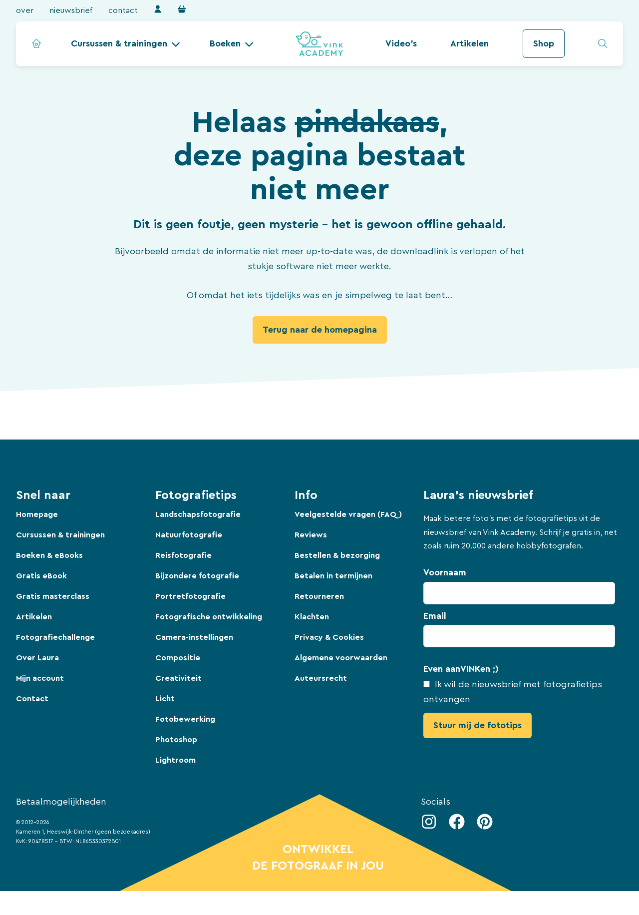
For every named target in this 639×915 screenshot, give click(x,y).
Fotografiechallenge (55, 637)
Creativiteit (178, 678)
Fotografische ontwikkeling (208, 617)
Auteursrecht (321, 678)
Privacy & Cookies (329, 637)
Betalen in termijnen (333, 576)
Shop (543, 43)
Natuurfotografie (188, 535)
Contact (123, 10)
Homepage (37, 514)
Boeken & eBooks (49, 555)
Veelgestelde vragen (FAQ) (348, 514)
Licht (165, 699)
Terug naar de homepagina (320, 329)
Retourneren (319, 596)
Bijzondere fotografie (197, 576)
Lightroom (175, 760)
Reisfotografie (183, 555)
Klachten (312, 617)
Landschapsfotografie (198, 514)
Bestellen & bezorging (337, 555)
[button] (125, 43)
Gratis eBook (41, 576)
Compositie (177, 658)
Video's (401, 43)
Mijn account (40, 678)
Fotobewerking (185, 719)
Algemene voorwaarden (341, 658)
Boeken (225, 43)
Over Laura (37, 658)
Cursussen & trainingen (119, 43)
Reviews (311, 535)
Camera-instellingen (194, 637)
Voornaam (444, 572)
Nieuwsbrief (70, 10)
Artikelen (469, 43)
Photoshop (176, 740)
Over (24, 10)
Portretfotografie (190, 596)
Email (434, 615)
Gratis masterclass (52, 596)
